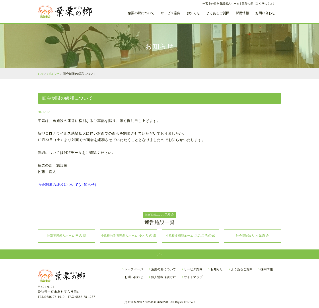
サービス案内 (171, 13)
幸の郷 (66, 235)
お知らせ (193, 13)
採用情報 (242, 13)
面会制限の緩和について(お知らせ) (67, 184)
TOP (40, 73)
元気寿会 (252, 235)
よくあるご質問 (218, 13)
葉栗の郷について (141, 13)
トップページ (133, 269)
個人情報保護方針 (163, 277)
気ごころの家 (190, 235)
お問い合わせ (265, 13)
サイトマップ (193, 277)
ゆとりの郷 (128, 235)
